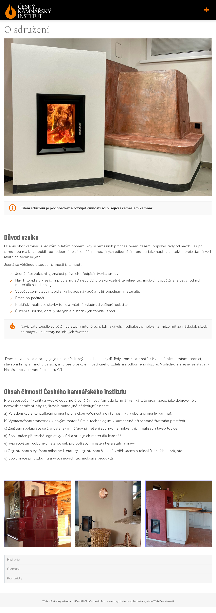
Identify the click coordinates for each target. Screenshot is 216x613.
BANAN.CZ (81, 601)
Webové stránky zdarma (56, 601)
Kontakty (14, 578)
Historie (13, 559)
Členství (13, 569)
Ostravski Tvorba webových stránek (110, 601)
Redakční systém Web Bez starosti (153, 601)
